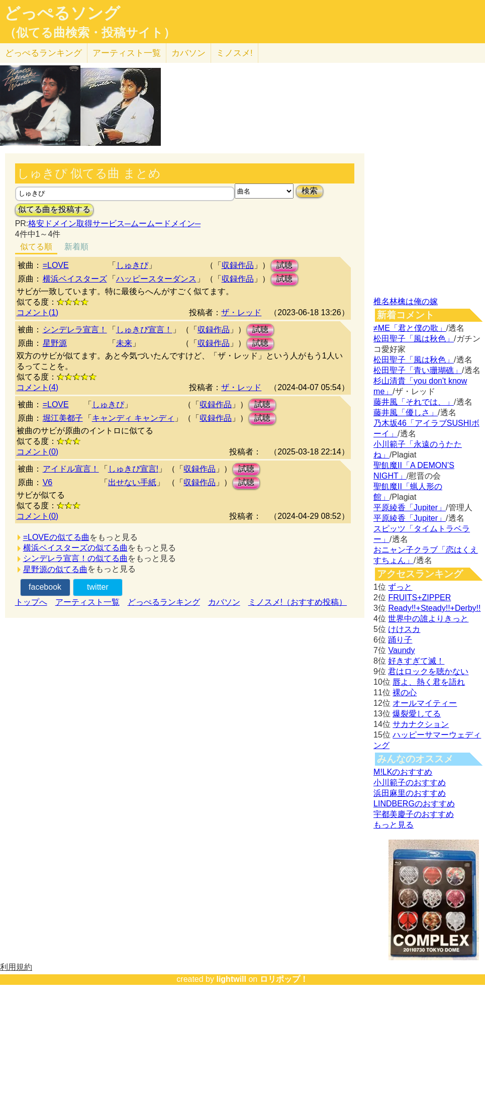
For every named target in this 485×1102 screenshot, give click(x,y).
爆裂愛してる (417, 713)
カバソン (188, 53)
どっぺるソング (62, 13)
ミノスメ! (234, 53)
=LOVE (56, 265)
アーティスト (126, 53)
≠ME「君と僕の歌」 (409, 328)
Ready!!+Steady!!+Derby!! (434, 608)
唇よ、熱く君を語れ (429, 682)
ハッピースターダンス (156, 278)
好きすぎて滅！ (416, 661)
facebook (45, 587)
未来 (124, 343)
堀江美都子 (63, 418)
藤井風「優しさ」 (405, 412)
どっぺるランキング (164, 602)
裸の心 (405, 692)
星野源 (55, 343)
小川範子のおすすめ (409, 782)
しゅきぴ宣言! (133, 469)
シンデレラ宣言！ (75, 329)
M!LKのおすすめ (402, 772)
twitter (98, 587)
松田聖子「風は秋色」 (413, 338)
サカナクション (421, 724)
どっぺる (43, 53)
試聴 (284, 265)
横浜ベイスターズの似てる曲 (75, 547)
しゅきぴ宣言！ (144, 329)
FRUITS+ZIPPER (419, 597)
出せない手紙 (132, 482)
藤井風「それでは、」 (413, 402)
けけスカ (404, 629)
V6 (48, 482)
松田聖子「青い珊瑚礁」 (417, 370)
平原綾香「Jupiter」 (409, 507)
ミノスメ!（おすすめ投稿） (297, 602)
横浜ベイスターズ (75, 278)
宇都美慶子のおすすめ (413, 814)
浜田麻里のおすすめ (409, 793)
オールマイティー (425, 703)
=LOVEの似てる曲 (56, 537)
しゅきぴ (132, 265)
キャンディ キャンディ (133, 418)
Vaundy (401, 650)
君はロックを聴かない (428, 671)
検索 (310, 191)
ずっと (400, 587)
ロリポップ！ (284, 979)
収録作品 (238, 265)
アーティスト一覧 (87, 602)
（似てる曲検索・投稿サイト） (89, 32)
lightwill (231, 979)
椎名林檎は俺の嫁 (405, 301)
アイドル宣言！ (71, 469)
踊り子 (400, 639)
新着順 (76, 246)
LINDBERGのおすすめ (414, 803)
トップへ (31, 602)
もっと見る (393, 824)
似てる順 (36, 246)
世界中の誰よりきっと (428, 618)
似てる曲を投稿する (54, 209)
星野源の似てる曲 (55, 569)
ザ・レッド (241, 312)
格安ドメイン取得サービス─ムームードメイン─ (114, 223)
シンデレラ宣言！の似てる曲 (75, 558)
